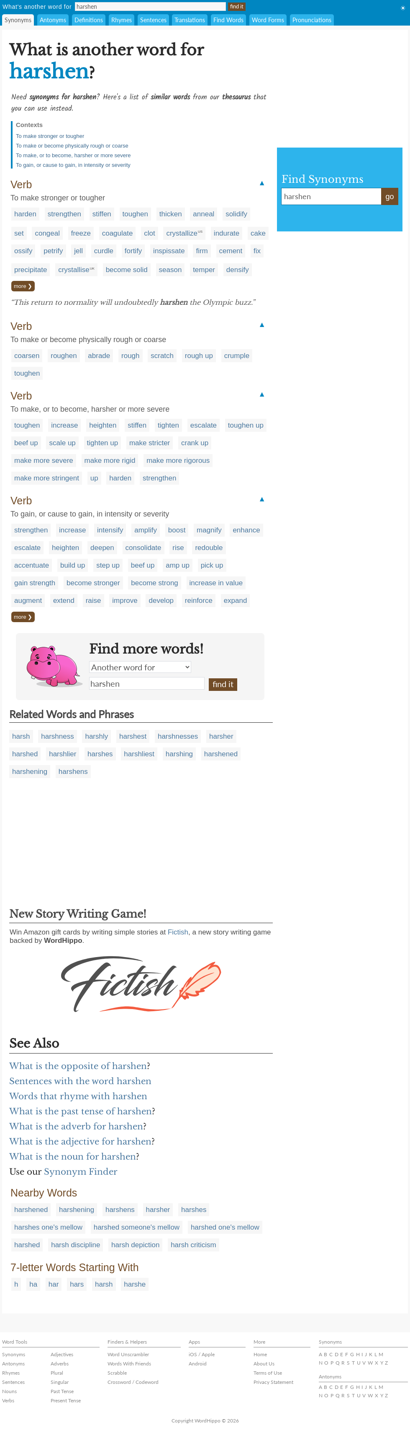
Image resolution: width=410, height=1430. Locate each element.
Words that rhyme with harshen (78, 1096)
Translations (189, 19)
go (389, 196)
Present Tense (66, 1400)
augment (28, 601)
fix (257, 251)
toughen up (246, 425)
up (94, 478)
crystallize (181, 233)
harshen (147, 683)
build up (72, 565)
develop (161, 601)
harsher (221, 736)
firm (202, 251)
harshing (179, 754)
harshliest (139, 754)
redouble (209, 548)
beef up (26, 443)
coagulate (117, 233)
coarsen (26, 356)
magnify (209, 530)
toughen (135, 214)
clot (149, 233)
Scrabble (117, 1373)
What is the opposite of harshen (78, 1066)
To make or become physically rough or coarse (72, 146)
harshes (100, 754)
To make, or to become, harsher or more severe (73, 155)
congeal (47, 233)
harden (25, 214)
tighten (168, 425)
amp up (178, 565)
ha (33, 1284)
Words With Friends (129, 1363)
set (19, 233)
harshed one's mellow (225, 1227)
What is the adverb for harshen (76, 1126)
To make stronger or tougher (50, 136)
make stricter (149, 443)
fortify (133, 251)
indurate (226, 233)
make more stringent (46, 478)
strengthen (64, 214)
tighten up (102, 443)
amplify (145, 530)
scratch (162, 356)
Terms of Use (268, 1373)
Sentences (153, 19)
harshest (132, 736)
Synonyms (18, 19)
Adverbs (60, 1363)
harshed (25, 754)
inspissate (169, 251)
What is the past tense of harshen (80, 1111)
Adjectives (62, 1354)
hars (77, 1284)
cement (231, 251)
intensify (110, 530)
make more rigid (110, 461)
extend (63, 601)
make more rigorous (178, 461)
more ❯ (23, 286)
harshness (57, 736)
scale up (62, 443)
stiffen (101, 214)
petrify (53, 251)
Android (198, 1363)
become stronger (93, 583)
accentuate (31, 565)
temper (204, 270)
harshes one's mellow (48, 1227)
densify (237, 270)
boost (177, 530)
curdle (103, 251)
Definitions (88, 19)
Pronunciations (311, 19)
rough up (199, 356)
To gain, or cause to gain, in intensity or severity (73, 165)
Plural (57, 1373)
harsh (21, 736)
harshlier (62, 754)
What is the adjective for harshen (80, 1142)
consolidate (143, 548)
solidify (236, 214)
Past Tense (62, 1391)
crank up (194, 443)
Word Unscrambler (128, 1354)
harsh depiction (135, 1245)
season (170, 270)
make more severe (43, 461)
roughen (64, 356)
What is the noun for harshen (72, 1157)
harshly (96, 736)
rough (130, 356)
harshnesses (178, 736)
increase (64, 425)
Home (260, 1354)
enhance (246, 530)
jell (78, 251)
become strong (154, 583)
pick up (212, 565)
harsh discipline (75, 1245)
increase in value (216, 583)
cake (258, 233)
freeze (81, 233)
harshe (135, 1284)
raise (93, 601)
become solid (127, 270)
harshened (221, 754)
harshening (29, 772)
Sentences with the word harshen (80, 1081)
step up (108, 565)
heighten (102, 425)
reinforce (199, 601)
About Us (264, 1363)
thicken (170, 214)
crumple (236, 356)
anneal (203, 214)
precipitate (30, 270)
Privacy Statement (273, 1382)
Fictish (178, 932)
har (54, 1284)
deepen (102, 548)
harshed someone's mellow (136, 1227)
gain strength (34, 583)
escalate (203, 425)
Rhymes (121, 19)
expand (235, 601)
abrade (99, 356)
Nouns (9, 1391)
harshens (73, 772)
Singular (60, 1382)
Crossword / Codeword (133, 1382)
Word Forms (268, 19)
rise (178, 548)
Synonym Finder (81, 1172)
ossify (23, 251)
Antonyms (53, 19)
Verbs (8, 1400)
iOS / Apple (202, 1354)
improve (124, 601)
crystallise (74, 270)
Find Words (228, 19)
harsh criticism (193, 1245)
